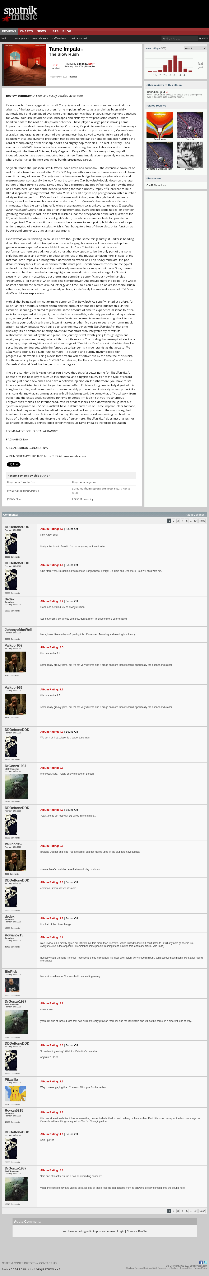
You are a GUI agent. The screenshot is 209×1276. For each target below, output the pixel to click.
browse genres (20, 38)
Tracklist (73, 77)
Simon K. (82, 63)
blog (66, 31)
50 (195, 520)
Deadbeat (189, 169)
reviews (9, 31)
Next (202, 520)
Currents (190, 139)
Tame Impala (66, 49)
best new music (79, 38)
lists (54, 31)
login (4, 38)
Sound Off (72, 528)
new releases (40, 38)
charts (26, 31)
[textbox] (180, 38)
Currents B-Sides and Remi (159, 169)
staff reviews (58, 38)
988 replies (90, 66)
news (41, 31)
